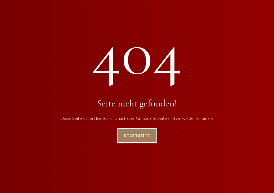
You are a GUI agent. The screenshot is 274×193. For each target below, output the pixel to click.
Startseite (137, 135)
